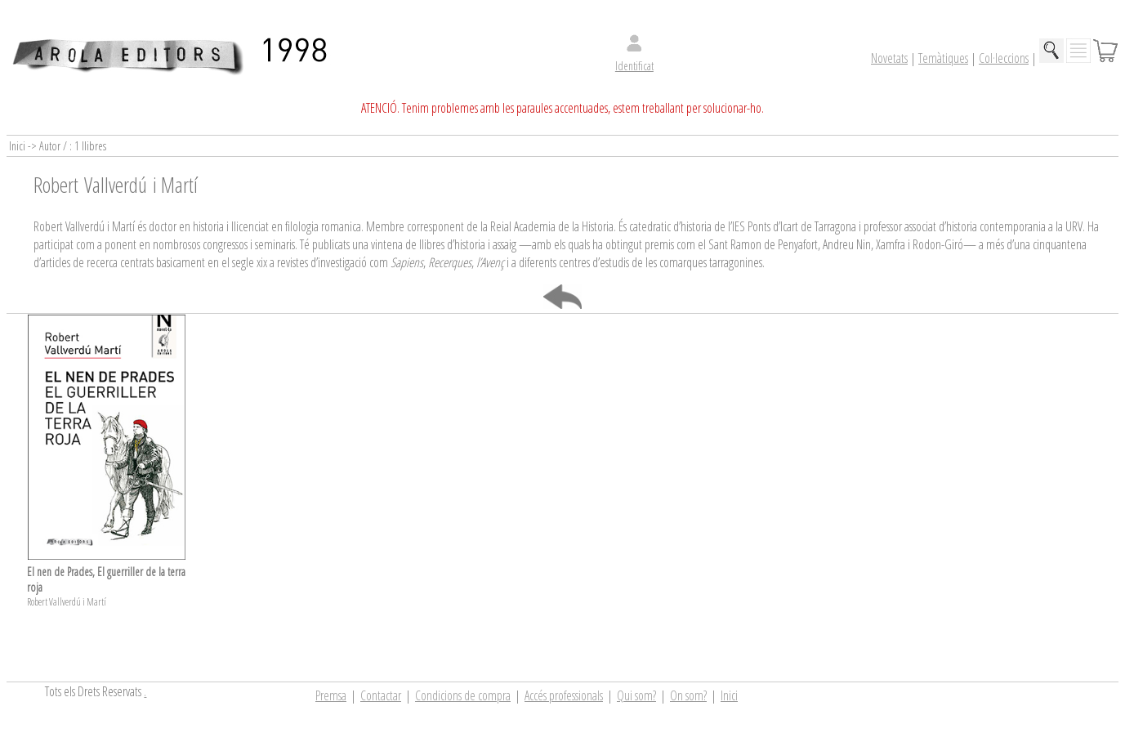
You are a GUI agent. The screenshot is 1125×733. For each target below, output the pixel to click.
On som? (688, 695)
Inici (729, 695)
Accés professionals (564, 695)
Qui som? (636, 695)
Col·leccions (1004, 58)
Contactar (380, 695)
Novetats (889, 58)
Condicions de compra (463, 695)
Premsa (330, 695)
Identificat (634, 66)
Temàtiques (943, 58)
